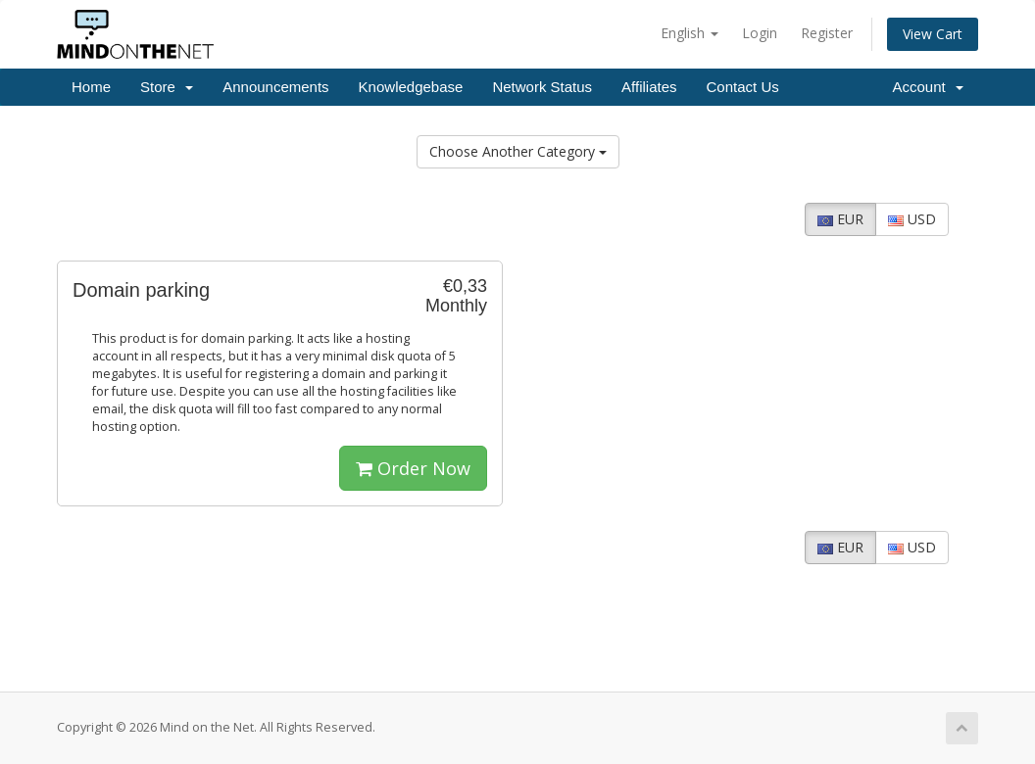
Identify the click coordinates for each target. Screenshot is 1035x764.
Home (91, 86)
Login (759, 33)
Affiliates (648, 86)
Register (827, 33)
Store (166, 86)
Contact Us (743, 86)
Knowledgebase (411, 86)
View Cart (932, 33)
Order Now (413, 468)
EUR (840, 219)
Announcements (275, 86)
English (689, 33)
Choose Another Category (518, 151)
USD (912, 219)
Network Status (542, 86)
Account (927, 86)
